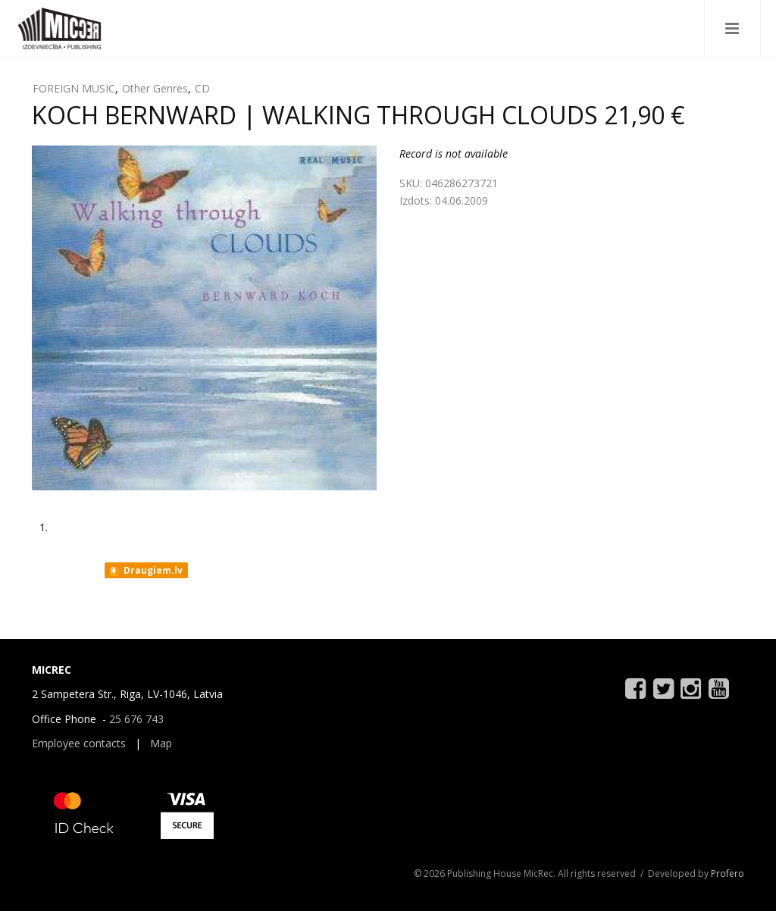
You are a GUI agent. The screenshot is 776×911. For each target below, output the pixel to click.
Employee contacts (79, 743)
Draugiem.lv (145, 571)
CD (202, 88)
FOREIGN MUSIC (74, 88)
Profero (727, 873)
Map (161, 743)
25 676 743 (136, 719)
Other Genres (155, 88)
